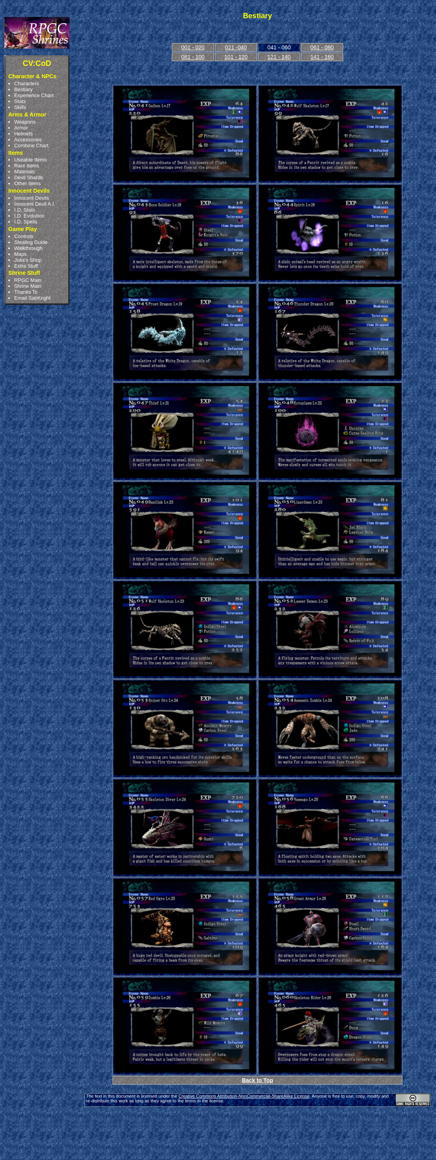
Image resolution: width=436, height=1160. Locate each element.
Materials (24, 172)
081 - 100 (193, 57)
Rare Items (26, 166)
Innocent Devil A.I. (34, 204)
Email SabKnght (32, 298)
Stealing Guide (30, 242)
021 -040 (236, 47)
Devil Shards (28, 177)
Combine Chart (31, 145)
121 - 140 (279, 57)
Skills (20, 107)
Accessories (27, 140)
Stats (20, 101)
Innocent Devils (31, 198)
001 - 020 (193, 47)
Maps (20, 254)
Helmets (23, 134)
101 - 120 (236, 57)
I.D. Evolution (29, 216)
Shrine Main (27, 286)
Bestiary (23, 89)
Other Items (27, 183)
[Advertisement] (257, 1130)
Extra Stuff (26, 266)
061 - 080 (322, 47)
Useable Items (30, 160)
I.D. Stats (24, 210)
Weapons (25, 122)
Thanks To (26, 292)
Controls (23, 236)
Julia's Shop (27, 260)
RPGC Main (27, 280)
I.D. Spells (26, 222)
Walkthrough (28, 248)
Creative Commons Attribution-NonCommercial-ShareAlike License (244, 1096)
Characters (26, 83)
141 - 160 (322, 57)
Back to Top (257, 1080)
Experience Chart (33, 95)
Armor (21, 128)
